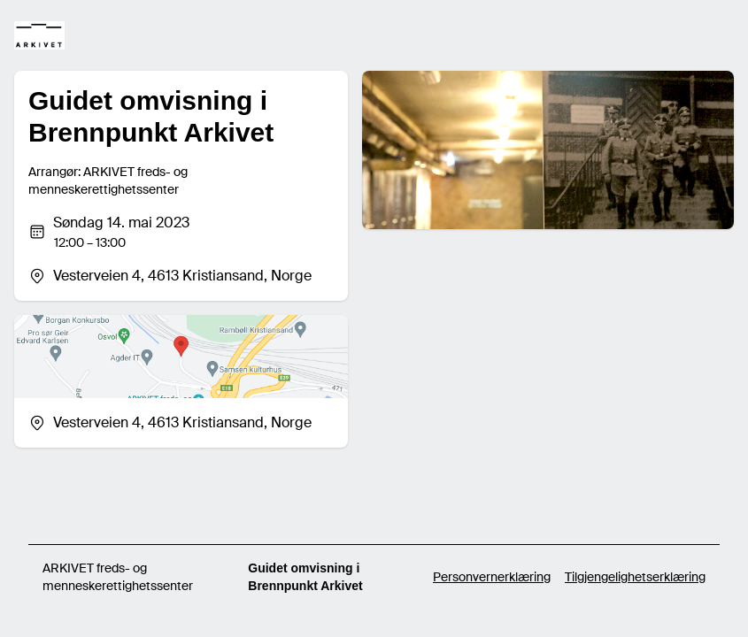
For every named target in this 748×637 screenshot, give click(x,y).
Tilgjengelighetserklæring (635, 577)
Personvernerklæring (492, 577)
